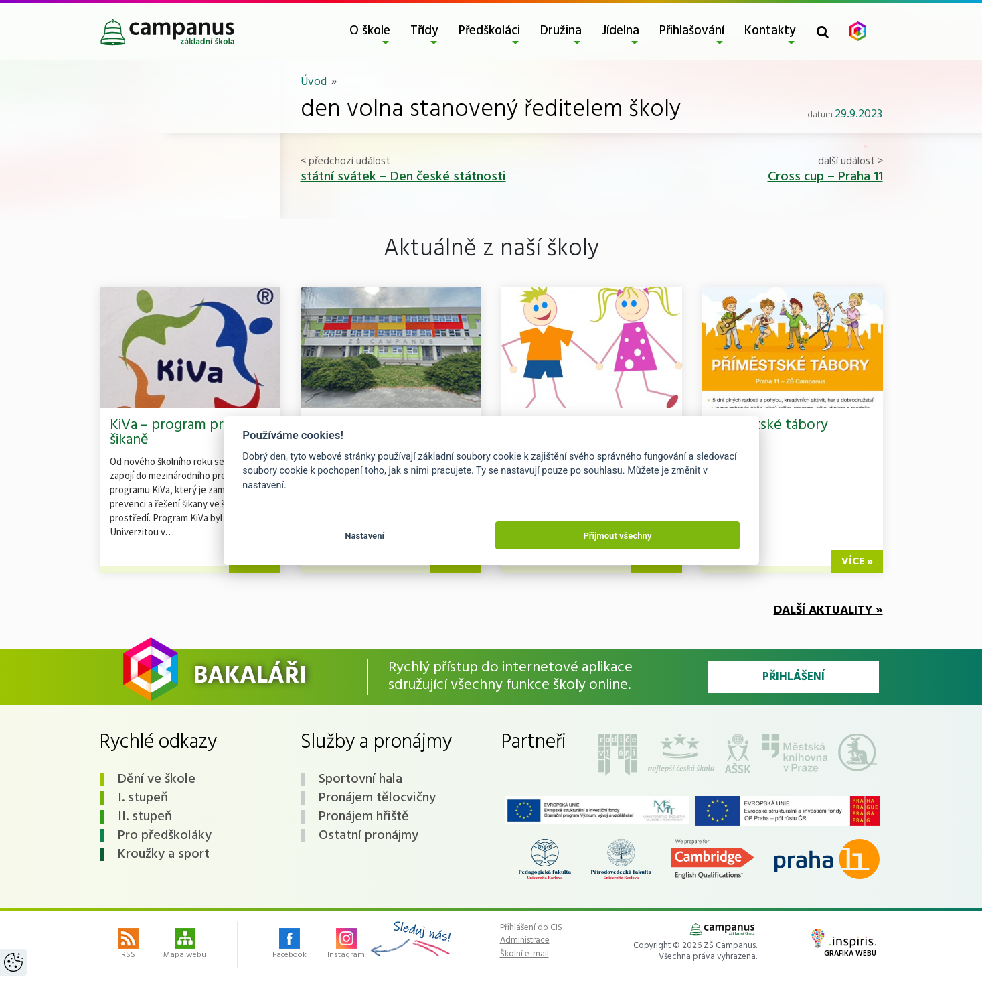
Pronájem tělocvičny (377, 798)
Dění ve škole (156, 779)
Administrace (525, 940)
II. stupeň (145, 817)
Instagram (346, 945)
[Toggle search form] (822, 32)
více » (857, 561)
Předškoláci (489, 31)
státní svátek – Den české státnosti (403, 177)
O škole (369, 31)
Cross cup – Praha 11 (825, 177)
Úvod (314, 82)
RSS (128, 945)
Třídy (424, 31)
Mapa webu (184, 945)
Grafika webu (843, 944)
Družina (561, 31)
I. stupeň (143, 798)
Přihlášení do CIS (531, 928)
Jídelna (620, 31)
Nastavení (364, 536)
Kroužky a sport (164, 854)
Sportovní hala (360, 779)
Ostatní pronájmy (368, 835)
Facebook (289, 945)
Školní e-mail (524, 954)
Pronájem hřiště (364, 817)
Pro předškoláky (165, 835)
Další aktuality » (828, 611)
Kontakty (770, 31)
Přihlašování (691, 31)
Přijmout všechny (617, 536)
